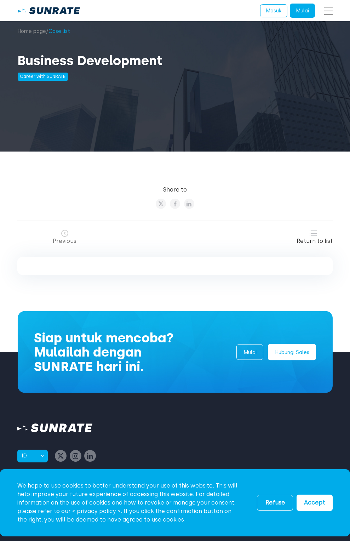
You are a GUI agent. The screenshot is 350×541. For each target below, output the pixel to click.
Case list (59, 31)
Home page (31, 31)
